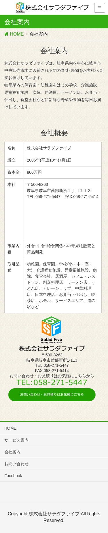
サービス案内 (16, 440)
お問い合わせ (16, 463)
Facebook (13, 475)
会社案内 (12, 452)
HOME (10, 428)
